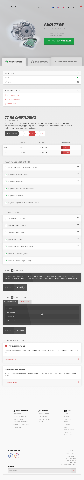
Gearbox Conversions (21, 424)
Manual (42, 82)
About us (67, 414)
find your (59, 41)
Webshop (67, 427)
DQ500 (42, 78)
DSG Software (18, 419)
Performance (10, 104)
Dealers (67, 416)
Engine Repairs (43, 414)
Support (67, 424)
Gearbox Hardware (20, 422)
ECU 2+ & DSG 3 (25, 302)
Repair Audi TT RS (12, 95)
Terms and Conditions (68, 433)
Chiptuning (17, 414)
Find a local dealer (42, 382)
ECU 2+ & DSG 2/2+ (10, 302)
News (66, 422)
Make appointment (42, 359)
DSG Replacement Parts (44, 420)
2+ (32, 133)
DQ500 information (12, 99)
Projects (67, 419)
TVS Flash (17, 427)
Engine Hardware (19, 416)
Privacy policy (69, 430)
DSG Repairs (42, 416)
